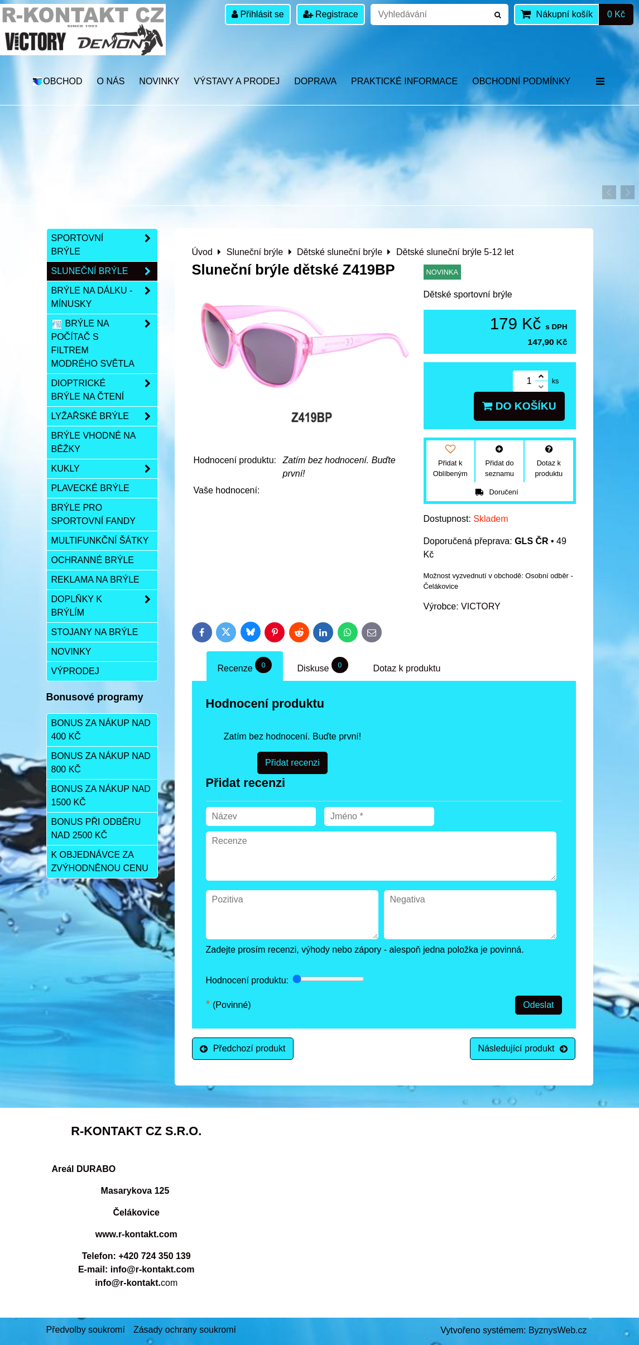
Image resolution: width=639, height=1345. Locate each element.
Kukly (104, 468)
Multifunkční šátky (100, 540)
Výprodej (75, 671)
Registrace (330, 14)
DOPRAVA (315, 81)
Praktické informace (404, 81)
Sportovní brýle (104, 245)
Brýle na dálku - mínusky (104, 297)
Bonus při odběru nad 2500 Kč (96, 828)
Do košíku (519, 406)
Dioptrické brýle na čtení (104, 390)
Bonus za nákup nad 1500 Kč (101, 795)
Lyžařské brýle (104, 416)
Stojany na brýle (94, 632)
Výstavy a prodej (237, 81)
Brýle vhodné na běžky (93, 442)
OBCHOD (57, 81)
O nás (111, 81)
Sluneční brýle (104, 271)
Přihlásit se (258, 14)
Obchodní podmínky (521, 81)
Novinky (159, 81)
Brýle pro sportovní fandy (93, 514)
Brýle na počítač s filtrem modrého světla (104, 343)
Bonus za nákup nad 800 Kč (101, 762)
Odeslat (538, 1005)
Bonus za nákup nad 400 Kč (101, 729)
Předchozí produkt (243, 1048)
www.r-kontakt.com (136, 1234)
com (136, 1283)
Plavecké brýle (90, 488)
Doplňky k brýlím (104, 606)
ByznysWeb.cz (558, 1330)
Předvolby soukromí (85, 1329)
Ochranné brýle (92, 560)
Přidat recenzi (292, 762)
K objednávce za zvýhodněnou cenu (99, 861)
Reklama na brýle (95, 579)
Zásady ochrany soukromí (184, 1329)
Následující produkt (523, 1048)
